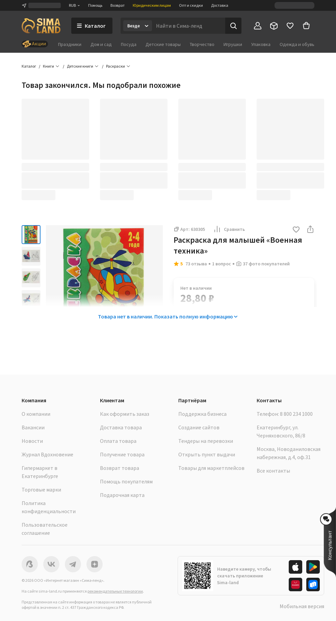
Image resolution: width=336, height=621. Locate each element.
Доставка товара (121, 427)
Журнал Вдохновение (47, 454)
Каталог (29, 66)
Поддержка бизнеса (202, 413)
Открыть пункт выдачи (206, 454)
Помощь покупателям (126, 481)
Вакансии (33, 427)
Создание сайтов (198, 427)
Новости (32, 440)
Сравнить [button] (229, 229)
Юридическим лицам (152, 5)
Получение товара (122, 454)
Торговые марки (41, 489)
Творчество (202, 44)
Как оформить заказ (124, 413)
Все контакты (273, 470)
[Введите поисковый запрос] (188, 26)
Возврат (117, 5)
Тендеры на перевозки (205, 440)
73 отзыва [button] (196, 264)
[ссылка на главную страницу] (41, 25)
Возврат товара (119, 467)
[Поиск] (233, 26)
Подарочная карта (122, 495)
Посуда (128, 44)
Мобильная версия (302, 606)
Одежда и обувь (297, 44)
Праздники (69, 44)
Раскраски (115, 66)
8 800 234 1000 (296, 413)
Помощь (95, 5)
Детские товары (163, 44)
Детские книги (80, 66)
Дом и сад (101, 44)
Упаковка (260, 44)
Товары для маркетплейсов (211, 467)
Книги (48, 66)
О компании (36, 413)
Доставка (219, 5)
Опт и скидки (191, 5)
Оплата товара (118, 440)
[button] (296, 230)
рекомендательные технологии (115, 591)
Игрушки (233, 44)
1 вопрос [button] (221, 264)
